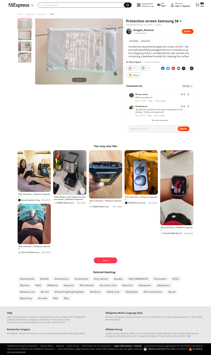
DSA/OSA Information (17, 319)
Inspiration (30, 14)
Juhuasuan (131, 336)
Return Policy (58, 322)
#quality (118, 278)
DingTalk (121, 336)
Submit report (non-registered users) (25, 322)
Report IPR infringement (73, 317)
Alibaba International (188, 333)
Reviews (64, 333)
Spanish (130, 317)
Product (22, 333)
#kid (55, 298)
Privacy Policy (46, 345)
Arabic (199, 317)
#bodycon (95, 291)
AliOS (182, 336)
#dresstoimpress (152, 291)
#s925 (175, 278)
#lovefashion (62, 278)
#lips (66, 298)
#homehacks (87, 285)
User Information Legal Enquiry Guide (76, 349)
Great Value (54, 333)
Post (52, 14)
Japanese (177, 317)
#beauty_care (27, 291)
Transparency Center (60, 319)
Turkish (168, 317)
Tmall (161, 336)
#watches (127, 285)
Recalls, (48, 322)
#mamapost (81, 278)
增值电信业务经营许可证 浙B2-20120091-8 (168, 349)
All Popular (12, 333)
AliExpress (134, 333)
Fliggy (159, 333)
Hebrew (109, 319)
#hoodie (42, 298)
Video (82, 333)
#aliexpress (145, 285)
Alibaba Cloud (170, 333)
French (138, 317)
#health (44, 278)
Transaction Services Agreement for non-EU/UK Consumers (173, 345)
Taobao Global (172, 336)
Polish (117, 319)
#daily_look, (113, 291)
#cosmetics (160, 278)
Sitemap (60, 345)
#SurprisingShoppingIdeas (69, 291)
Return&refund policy (50, 317)
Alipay (153, 333)
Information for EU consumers (96, 345)
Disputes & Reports (29, 317)
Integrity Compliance (39, 319)
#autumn (69, 285)
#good (171, 291)
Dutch (161, 317)
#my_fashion (101, 278)
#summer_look (108, 285)
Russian (109, 317)
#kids (38, 285)
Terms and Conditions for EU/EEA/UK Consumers (31, 349)
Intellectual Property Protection (22, 345)
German (146, 317)
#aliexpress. (163, 285)
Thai (193, 317)
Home (20, 14)
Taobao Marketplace (148, 336)
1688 (188, 336)
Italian (154, 317)
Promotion (32, 333)
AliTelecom (111, 336)
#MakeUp (52, 285)
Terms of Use (72, 345)
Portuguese (119, 317)
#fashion (25, 285)
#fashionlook (27, 278)
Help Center (13, 317)
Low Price (42, 333)
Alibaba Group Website (117, 333)
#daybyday (132, 291)
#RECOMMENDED (138, 278)
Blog (76, 333)
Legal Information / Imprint (128, 345)
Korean (186, 317)
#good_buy (26, 298)
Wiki (71, 333)
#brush (45, 291)
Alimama (144, 333)
